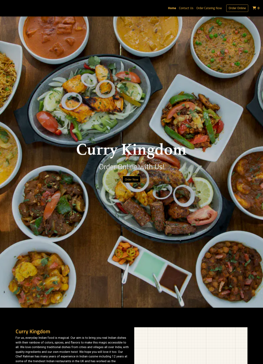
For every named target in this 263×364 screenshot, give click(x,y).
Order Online (237, 8)
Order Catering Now (209, 8)
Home (172, 8)
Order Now (131, 179)
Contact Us (186, 8)
